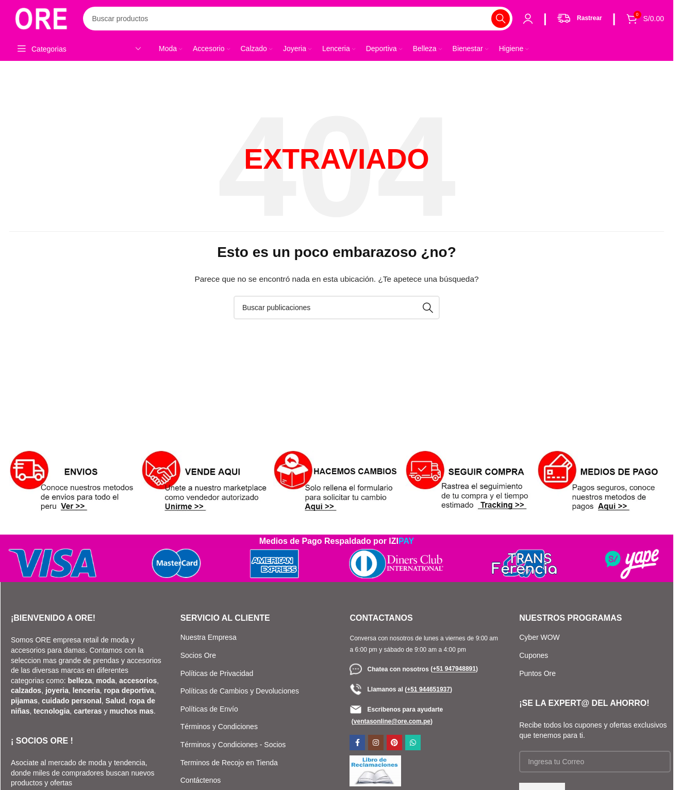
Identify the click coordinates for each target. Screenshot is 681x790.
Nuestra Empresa (208, 639)
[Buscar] (299, 19)
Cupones (534, 657)
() (454, 670)
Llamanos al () (401, 690)
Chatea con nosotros (390, 670)
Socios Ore (198, 657)
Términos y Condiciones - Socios (233, 746)
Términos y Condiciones (219, 728)
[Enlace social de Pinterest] (394, 744)
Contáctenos (200, 782)
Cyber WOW (539, 639)
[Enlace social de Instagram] (376, 744)
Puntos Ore (537, 674)
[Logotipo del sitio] (42, 18)
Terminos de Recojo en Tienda (229, 764)
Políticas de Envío (209, 710)
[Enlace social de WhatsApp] (413, 744)
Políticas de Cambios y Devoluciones (239, 692)
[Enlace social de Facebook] (357, 744)
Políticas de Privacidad (217, 674)
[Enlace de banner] (72, 483)
